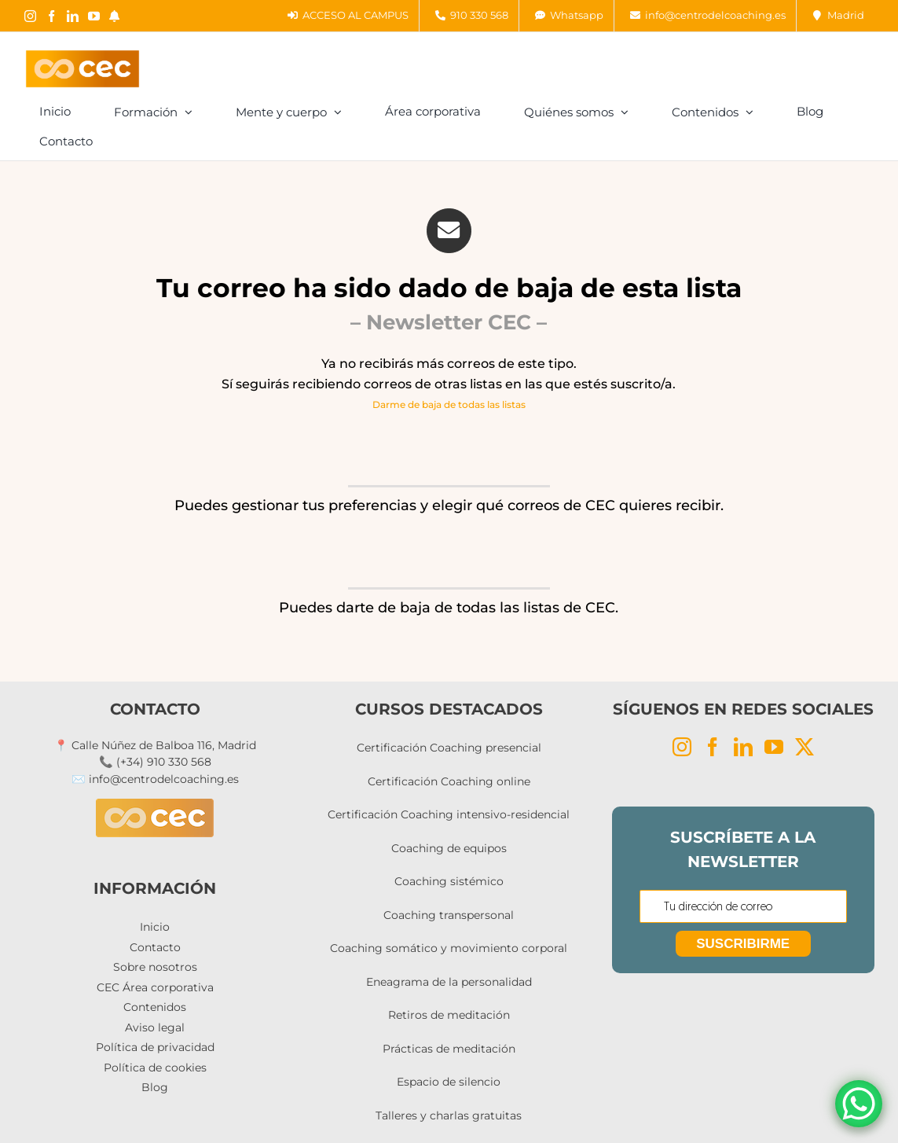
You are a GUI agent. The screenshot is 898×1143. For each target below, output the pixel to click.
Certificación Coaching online (449, 781)
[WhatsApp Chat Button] (858, 1103)
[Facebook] (712, 746)
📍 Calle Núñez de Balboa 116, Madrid (155, 745)
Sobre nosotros (155, 967)
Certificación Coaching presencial (449, 748)
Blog (154, 1087)
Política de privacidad (155, 1047)
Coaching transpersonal (448, 915)
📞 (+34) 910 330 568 (155, 762)
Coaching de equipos (449, 848)
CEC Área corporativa (155, 987)
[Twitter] (804, 746)
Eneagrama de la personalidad (449, 982)
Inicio (155, 927)
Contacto (155, 947)
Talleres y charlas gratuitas (449, 1115)
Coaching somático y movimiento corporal (448, 948)
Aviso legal (155, 1027)
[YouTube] (773, 746)
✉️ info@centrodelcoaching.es (155, 779)
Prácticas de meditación (449, 1049)
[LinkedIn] (743, 746)
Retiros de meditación (449, 1015)
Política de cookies (155, 1067)
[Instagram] (682, 746)
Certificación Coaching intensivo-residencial (449, 814)
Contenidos (154, 1007)
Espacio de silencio (448, 1082)
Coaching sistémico (449, 881)
